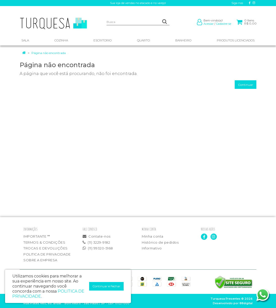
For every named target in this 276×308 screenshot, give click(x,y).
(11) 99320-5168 (98, 248)
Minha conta (152, 236)
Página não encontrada (48, 53)
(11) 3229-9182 (96, 242)
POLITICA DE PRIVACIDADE (47, 254)
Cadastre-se (223, 23)
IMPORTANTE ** (36, 236)
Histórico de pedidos (160, 242)
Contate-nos (97, 236)
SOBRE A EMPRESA (40, 260)
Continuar (245, 85)
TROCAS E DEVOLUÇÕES (45, 248)
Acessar (208, 23)
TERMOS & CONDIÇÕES (44, 242)
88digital (246, 303)
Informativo (152, 248)
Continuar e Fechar (106, 286)
